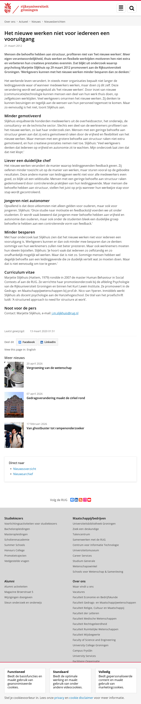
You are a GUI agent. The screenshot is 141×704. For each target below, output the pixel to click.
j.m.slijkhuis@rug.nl (65, 313)
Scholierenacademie (16, 539)
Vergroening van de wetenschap (49, 368)
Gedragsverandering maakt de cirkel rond (56, 398)
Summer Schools (14, 545)
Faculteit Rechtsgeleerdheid (90, 624)
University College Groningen (91, 645)
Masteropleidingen (16, 534)
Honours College (14, 550)
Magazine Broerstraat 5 (18, 592)
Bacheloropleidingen (17, 529)
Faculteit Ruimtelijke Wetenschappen (95, 629)
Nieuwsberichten (54, 21)
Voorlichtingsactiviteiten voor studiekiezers (30, 523)
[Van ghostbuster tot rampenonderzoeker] (14, 435)
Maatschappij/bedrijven (89, 518)
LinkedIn (48, 342)
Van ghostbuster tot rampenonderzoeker (55, 428)
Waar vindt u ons (83, 586)
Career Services (82, 555)
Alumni (9, 581)
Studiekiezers (13, 518)
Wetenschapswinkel (85, 566)
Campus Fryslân (82, 650)
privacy (59, 698)
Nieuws (36, 21)
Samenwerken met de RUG (89, 539)
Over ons (9, 21)
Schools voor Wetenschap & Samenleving (98, 571)
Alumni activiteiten (16, 586)
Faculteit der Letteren (86, 613)
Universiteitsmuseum (86, 550)
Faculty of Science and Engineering (94, 640)
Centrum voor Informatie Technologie (96, 545)
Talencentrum (81, 534)
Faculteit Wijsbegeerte (86, 634)
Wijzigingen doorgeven (18, 597)
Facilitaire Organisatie (86, 661)
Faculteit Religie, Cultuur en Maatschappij (98, 608)
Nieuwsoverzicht (24, 469)
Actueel (23, 21)
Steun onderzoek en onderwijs (23, 602)
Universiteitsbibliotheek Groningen (94, 523)
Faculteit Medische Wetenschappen (95, 618)
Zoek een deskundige (86, 529)
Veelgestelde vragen (16, 561)
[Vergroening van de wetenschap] (14, 375)
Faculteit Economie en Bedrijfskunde (95, 597)
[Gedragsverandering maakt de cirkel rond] (14, 405)
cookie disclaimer (81, 698)
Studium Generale (84, 561)
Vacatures (79, 592)
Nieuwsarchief (23, 474)
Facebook (27, 342)
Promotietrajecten (15, 555)
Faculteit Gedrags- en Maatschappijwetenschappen (104, 602)
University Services (84, 656)
